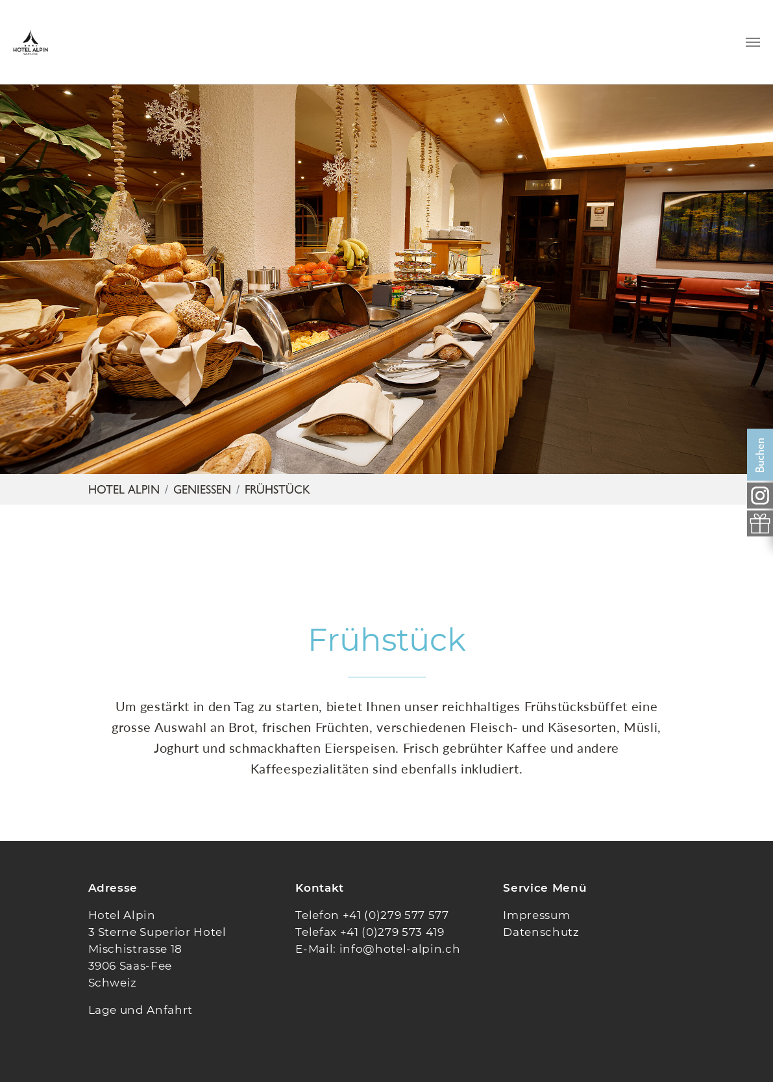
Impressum (536, 915)
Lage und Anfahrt (140, 1009)
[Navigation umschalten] (753, 42)
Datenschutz (541, 931)
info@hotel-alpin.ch (400, 948)
